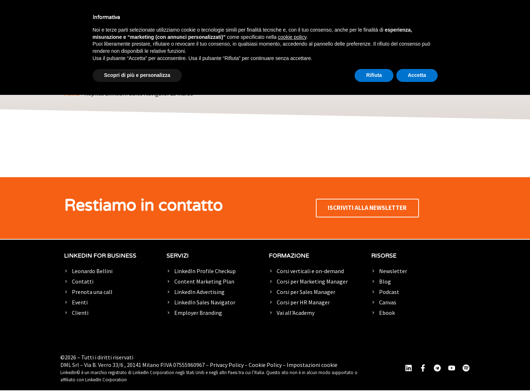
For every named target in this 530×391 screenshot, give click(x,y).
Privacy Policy (227, 365)
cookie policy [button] (292, 37)
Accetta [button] (417, 75)
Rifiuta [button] (374, 75)
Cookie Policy (265, 365)
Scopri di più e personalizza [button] (137, 75)
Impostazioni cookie (312, 365)
